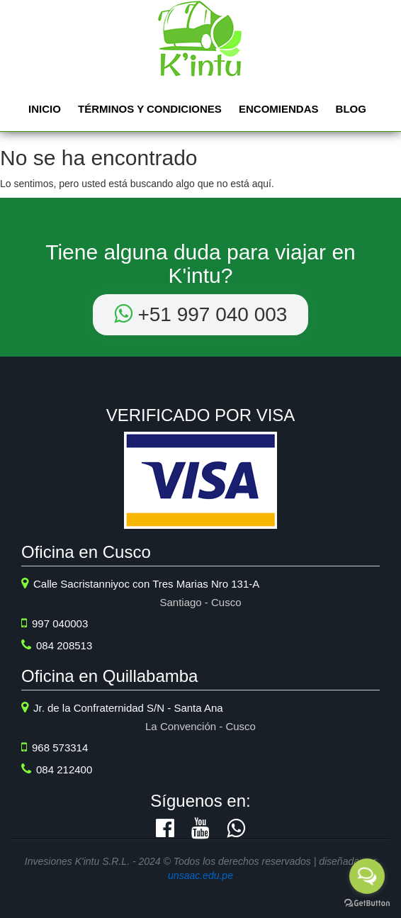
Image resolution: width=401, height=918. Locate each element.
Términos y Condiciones (150, 109)
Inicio (44, 109)
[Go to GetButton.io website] (367, 903)
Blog (351, 109)
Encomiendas (279, 109)
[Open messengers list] (367, 876)
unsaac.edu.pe (200, 875)
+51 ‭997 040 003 (201, 314)
